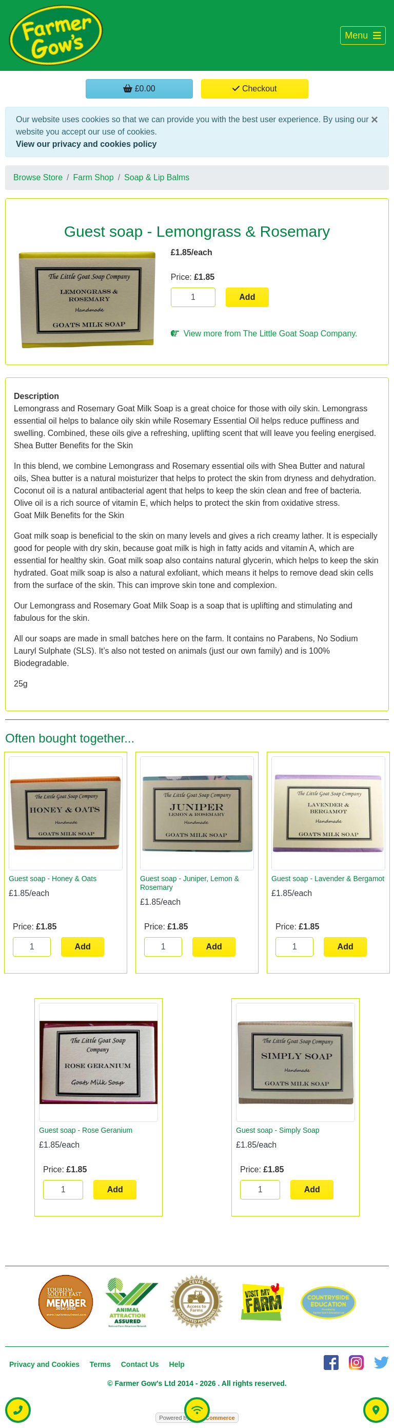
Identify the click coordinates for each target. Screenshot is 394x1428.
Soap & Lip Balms (156, 177)
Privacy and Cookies (44, 1364)
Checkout (254, 88)
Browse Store (38, 177)
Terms (100, 1364)
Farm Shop (93, 177)
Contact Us (140, 1364)
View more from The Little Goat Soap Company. (264, 333)
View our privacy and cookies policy (86, 144)
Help (177, 1364)
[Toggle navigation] (363, 35)
